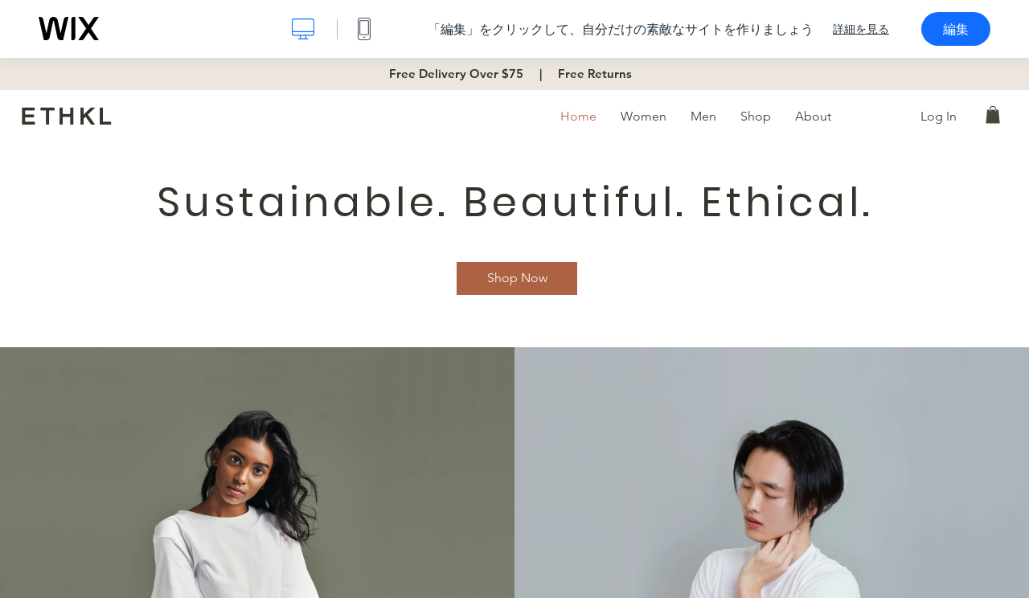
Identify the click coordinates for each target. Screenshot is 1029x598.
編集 (956, 29)
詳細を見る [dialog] (861, 29)
